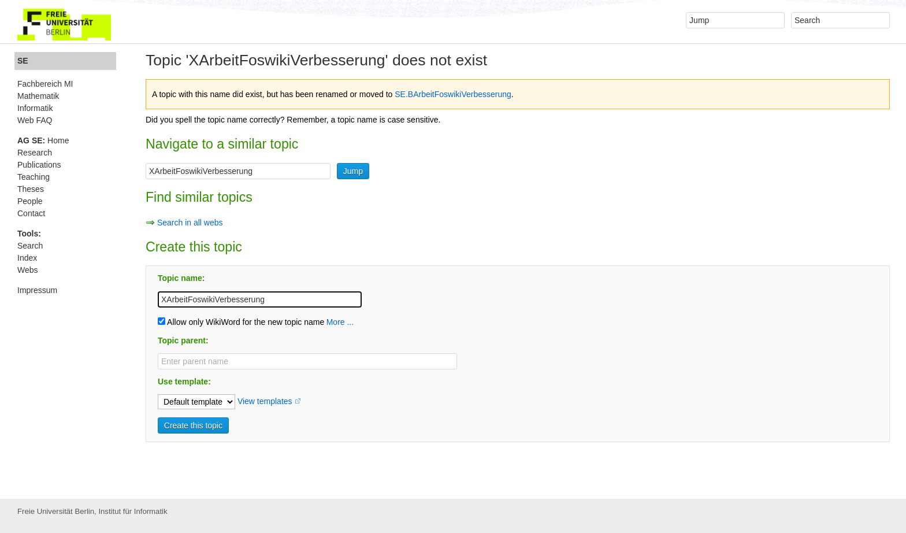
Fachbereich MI (45, 83)
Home (43, 140)
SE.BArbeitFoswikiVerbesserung (453, 94)
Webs (27, 270)
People (30, 201)
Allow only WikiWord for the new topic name (241, 322)
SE (22, 60)
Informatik (35, 108)
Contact (31, 213)
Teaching (33, 177)
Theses (30, 189)
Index (27, 257)
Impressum (37, 290)
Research (34, 152)
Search (30, 245)
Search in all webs (190, 222)
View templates (264, 401)
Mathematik (38, 96)
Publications (39, 164)
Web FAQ (34, 120)
